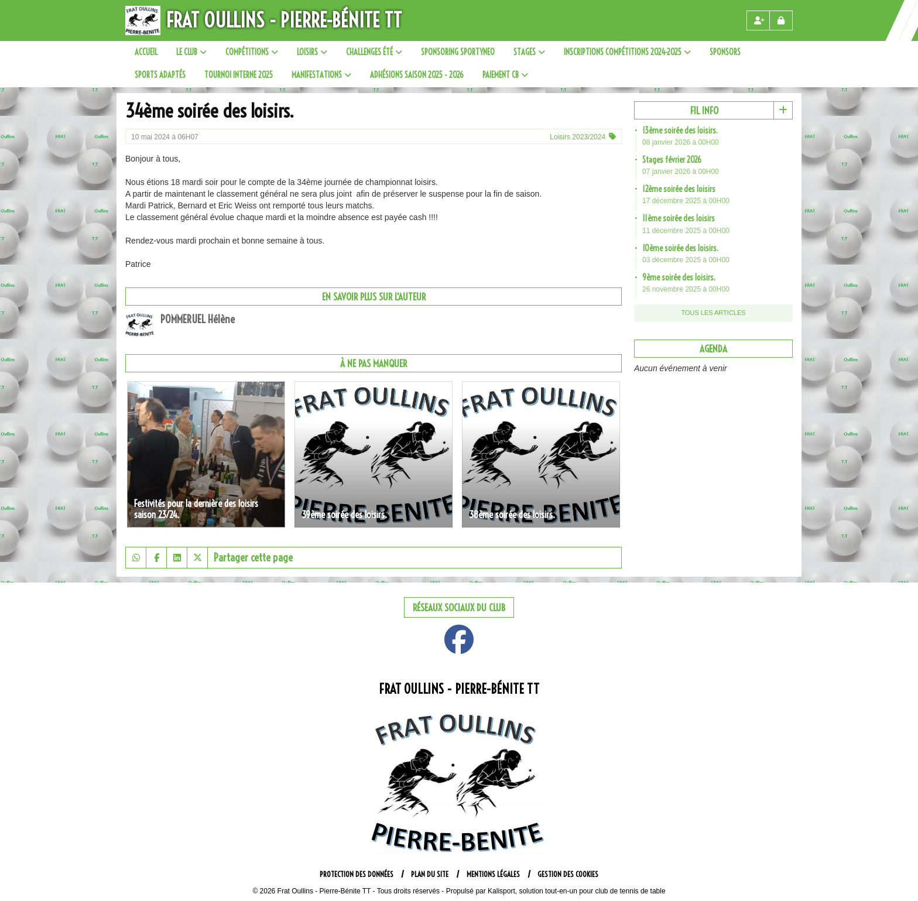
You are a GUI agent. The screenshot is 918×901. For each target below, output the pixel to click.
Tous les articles (713, 312)
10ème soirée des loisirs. (680, 248)
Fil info (704, 110)
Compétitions (251, 52)
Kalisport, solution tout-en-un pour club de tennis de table (577, 891)
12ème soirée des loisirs (678, 189)
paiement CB (505, 75)
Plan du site (429, 874)
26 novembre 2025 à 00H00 (685, 289)
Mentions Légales (493, 874)
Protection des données (356, 874)
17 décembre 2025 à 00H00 (685, 201)
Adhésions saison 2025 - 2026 (417, 75)
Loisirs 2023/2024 (577, 137)
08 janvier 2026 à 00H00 (680, 142)
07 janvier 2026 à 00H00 (680, 171)
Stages (529, 52)
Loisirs (312, 52)
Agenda (713, 348)
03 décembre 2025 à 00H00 (685, 260)
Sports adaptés (160, 75)
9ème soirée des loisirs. (678, 277)
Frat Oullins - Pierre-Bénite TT (284, 20)
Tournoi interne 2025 (238, 75)
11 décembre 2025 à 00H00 (685, 231)
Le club (191, 52)
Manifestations (321, 75)
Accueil (146, 52)
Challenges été (374, 52)
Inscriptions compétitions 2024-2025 (627, 52)
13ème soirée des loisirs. (680, 130)
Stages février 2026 (671, 160)
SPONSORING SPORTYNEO (458, 52)
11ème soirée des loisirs (678, 218)
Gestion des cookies (567, 874)
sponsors (725, 52)
